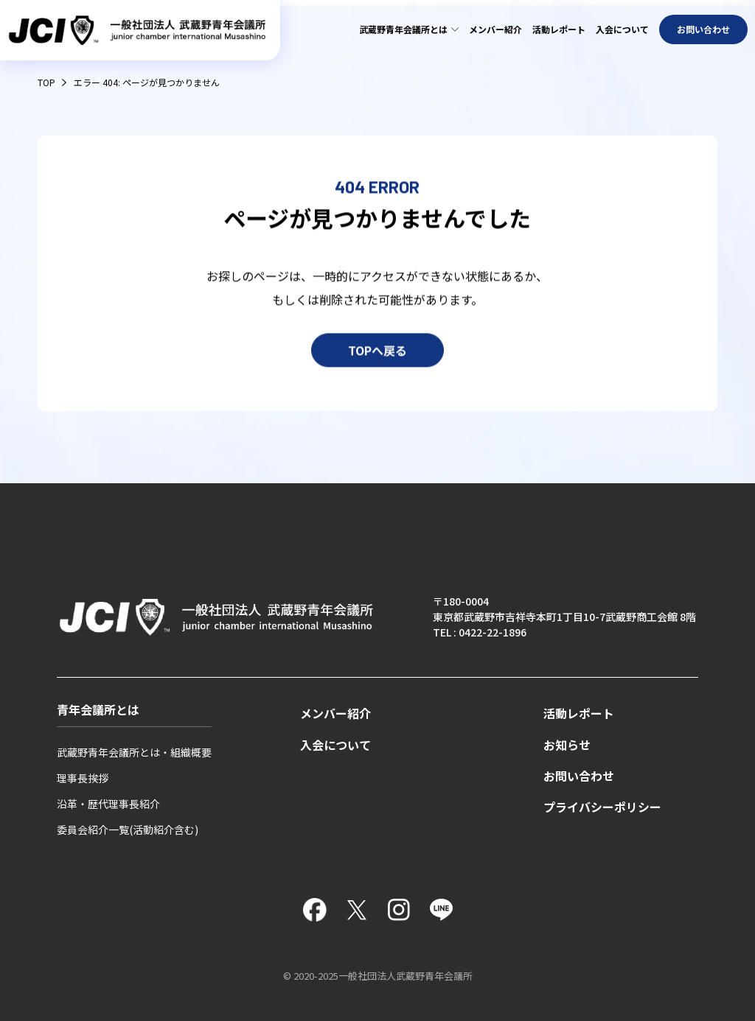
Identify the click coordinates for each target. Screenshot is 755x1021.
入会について (622, 29)
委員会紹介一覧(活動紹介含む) (127, 829)
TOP (46, 82)
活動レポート (558, 29)
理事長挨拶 (82, 778)
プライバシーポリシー (602, 807)
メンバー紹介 (495, 29)
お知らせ (567, 745)
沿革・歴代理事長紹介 (108, 803)
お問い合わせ (703, 29)
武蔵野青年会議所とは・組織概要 (134, 752)
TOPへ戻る (377, 352)
